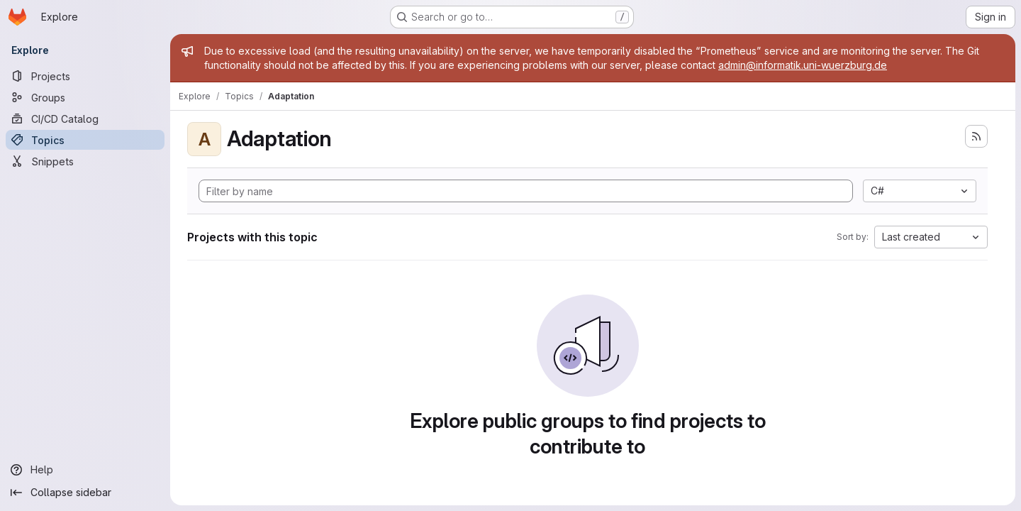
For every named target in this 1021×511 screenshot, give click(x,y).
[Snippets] (85, 161)
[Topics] (85, 140)
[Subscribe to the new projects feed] (976, 136)
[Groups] (85, 97)
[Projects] (85, 76)
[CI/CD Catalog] (85, 118)
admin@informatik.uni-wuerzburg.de (802, 65)
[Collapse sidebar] (85, 492)
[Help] (85, 470)
